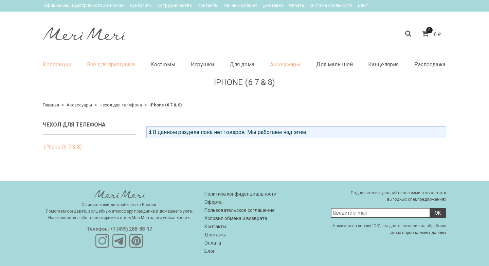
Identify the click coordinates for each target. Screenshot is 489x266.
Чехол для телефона (120, 104)
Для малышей (334, 64)
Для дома (242, 64)
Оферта (213, 202)
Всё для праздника (111, 64)
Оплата (296, 5)
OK (438, 213)
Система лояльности (330, 5)
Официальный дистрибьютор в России (84, 5)
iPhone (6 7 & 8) (63, 147)
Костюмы (163, 64)
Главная (51, 104)
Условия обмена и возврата (235, 218)
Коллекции (57, 64)
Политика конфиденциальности (240, 194)
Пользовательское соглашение (239, 210)
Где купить (141, 5)
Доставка (273, 5)
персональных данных (424, 232)
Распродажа (430, 64)
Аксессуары (285, 64)
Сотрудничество (174, 5)
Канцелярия (383, 64)
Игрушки (202, 64)
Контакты (208, 5)
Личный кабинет (240, 5)
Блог (362, 5)
